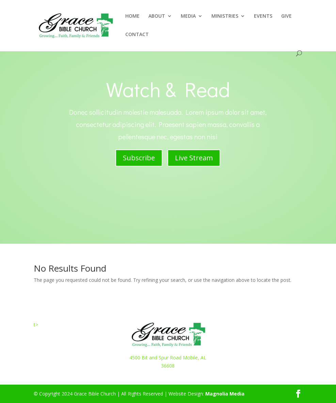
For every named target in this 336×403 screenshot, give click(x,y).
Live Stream (194, 157)
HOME (132, 16)
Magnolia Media (224, 393)
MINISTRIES (224, 16)
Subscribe (139, 157)
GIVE (286, 16)
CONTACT (137, 34)
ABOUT (156, 16)
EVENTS (263, 16)
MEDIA (188, 16)
